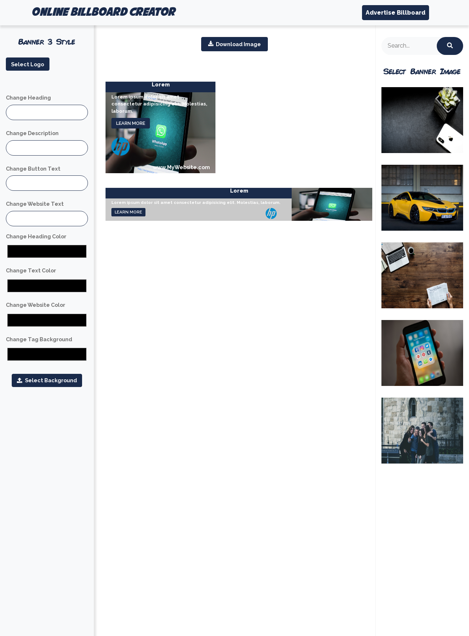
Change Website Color (35, 305)
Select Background (47, 380)
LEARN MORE (130, 123)
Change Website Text (35, 204)
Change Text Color (31, 270)
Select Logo (27, 64)
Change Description (32, 133)
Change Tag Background (39, 339)
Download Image (234, 44)
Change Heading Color (36, 236)
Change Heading (28, 97)
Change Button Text (33, 168)
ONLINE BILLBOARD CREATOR (103, 12)
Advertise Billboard (395, 12)
